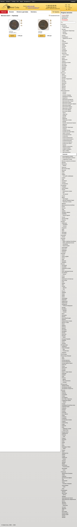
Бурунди (64, 86)
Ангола (63, 47)
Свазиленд (65, 505)
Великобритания (65, 90)
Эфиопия (64, 508)
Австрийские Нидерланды (68, 30)
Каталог (8, 1)
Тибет (63, 441)
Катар (63, 255)
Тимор (63, 442)
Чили (63, 488)
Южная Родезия (66, 215)
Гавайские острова (67, 428)
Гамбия (63, 177)
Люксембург (64, 298)
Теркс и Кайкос (65, 150)
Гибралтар (64, 114)
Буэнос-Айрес (66, 54)
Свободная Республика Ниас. (68, 405)
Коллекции (64, 265)
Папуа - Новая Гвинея (67, 371)
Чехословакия (65, 485)
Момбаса (64, 125)
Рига (64, 289)
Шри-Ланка (64, 493)
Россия (63, 390)
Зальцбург (65, 33)
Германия (64, 185)
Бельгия (64, 72)
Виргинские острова (67, 108)
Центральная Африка (67, 477)
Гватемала (64, 180)
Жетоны (64, 208)
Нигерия (64, 343)
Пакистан (64, 364)
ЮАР (63, 510)
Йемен (63, 239)
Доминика (64, 118)
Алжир (63, 44)
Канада (63, 253)
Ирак (63, 229)
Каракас (64, 165)
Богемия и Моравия (67, 483)
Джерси (64, 117)
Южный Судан (65, 514)
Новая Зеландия (65, 347)
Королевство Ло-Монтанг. (67, 278)
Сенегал (64, 409)
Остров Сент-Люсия (67, 143)
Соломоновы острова (67, 419)
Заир (63, 209)
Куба (63, 281)
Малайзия (64, 308)
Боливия (64, 77)
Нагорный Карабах (66, 339)
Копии (63, 276)
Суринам (64, 425)
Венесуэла (64, 163)
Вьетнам (64, 170)
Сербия (63, 411)
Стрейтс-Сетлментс (66, 149)
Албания (64, 41)
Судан (63, 424)
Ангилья (64, 92)
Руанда (63, 391)
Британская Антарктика (67, 99)
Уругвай (63, 462)
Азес (63, 40)
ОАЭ (63, 357)
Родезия (64, 144)
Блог (18, 1)
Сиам (64, 436)
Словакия (64, 416)
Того (63, 444)
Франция (64, 471)
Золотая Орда (65, 218)
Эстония (64, 507)
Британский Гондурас (67, 106)
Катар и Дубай (65, 256)
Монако (63, 332)
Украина (64, 460)
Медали (63, 325)
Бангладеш (64, 65)
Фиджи (63, 463)
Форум (21, 1)
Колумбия (64, 266)
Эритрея (64, 502)
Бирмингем (65, 98)
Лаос (63, 284)
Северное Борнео (66, 147)
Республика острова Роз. (67, 388)
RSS (67, 15)
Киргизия (64, 260)
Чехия (63, 482)
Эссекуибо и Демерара (68, 176)
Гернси (64, 112)
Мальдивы (64, 315)
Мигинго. (64, 328)
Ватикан (64, 89)
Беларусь (64, 69)
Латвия (63, 286)
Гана (63, 179)
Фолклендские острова (67, 156)
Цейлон (64, 494)
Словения (64, 418)
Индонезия (64, 223)
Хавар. (63, 474)
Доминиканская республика (68, 205)
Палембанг (65, 224)
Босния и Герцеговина (67, 78)
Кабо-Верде (64, 247)
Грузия (63, 195)
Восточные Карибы (66, 111)
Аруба (63, 58)
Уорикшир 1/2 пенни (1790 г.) (12, 32)
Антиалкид (64, 50)
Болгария (64, 75)
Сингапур (64, 412)
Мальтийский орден (66, 318)
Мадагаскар (64, 302)
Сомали (63, 421)
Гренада (64, 115)
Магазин (3, 1)
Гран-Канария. (65, 188)
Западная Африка (66, 212)
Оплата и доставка (22, 12)
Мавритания (65, 301)
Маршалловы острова (67, 321)
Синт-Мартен (65, 414)
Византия (64, 167)
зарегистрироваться (33, 7)
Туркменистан (65, 453)
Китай (63, 263)
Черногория (64, 480)
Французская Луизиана (67, 473)
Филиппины (64, 465)
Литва (63, 296)
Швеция (63, 491)
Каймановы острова (67, 120)
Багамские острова (66, 62)
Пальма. (64, 369)
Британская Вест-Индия (67, 101)
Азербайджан (65, 36)
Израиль (64, 220)
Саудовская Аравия (66, 400)
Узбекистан (64, 457)
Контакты (34, 12)
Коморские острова (66, 268)
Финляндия (64, 468)
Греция (63, 189)
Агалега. (64, 35)
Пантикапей (65, 194)
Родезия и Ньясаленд (67, 146)
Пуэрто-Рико (65, 430)
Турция (63, 454)
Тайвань (64, 438)
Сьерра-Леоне (65, 431)
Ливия (63, 295)
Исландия (64, 233)
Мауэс (63, 323)
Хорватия (64, 476)
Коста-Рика (64, 280)
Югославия (64, 511)
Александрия (65, 43)
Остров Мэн (65, 136)
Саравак (64, 311)
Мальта (63, 316)
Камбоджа (64, 250)
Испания (64, 235)
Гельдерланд (65, 183)
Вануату (64, 87)
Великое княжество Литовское (69, 161)
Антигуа (64, 93)
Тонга (63, 445)
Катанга (64, 274)
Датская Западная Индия (68, 200)
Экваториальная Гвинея (67, 498)
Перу (63, 376)
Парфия (64, 374)
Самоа (63, 396)
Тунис (63, 451)
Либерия (64, 292)
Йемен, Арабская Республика (69, 241)
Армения (64, 56)
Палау (63, 366)
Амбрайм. (64, 46)
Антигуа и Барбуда (66, 95)
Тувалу (63, 450)
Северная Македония (67, 305)
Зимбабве (64, 213)
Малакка (64, 310)
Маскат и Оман (65, 322)
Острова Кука (66, 350)
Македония (64, 304)
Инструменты (27, 1)
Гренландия (65, 198)
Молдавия (64, 331)
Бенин (63, 74)
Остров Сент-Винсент (67, 142)
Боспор (63, 80)
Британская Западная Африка (69, 103)
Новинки (64, 15)
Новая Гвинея (66, 27)
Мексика (64, 326)
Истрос (63, 236)
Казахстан (64, 249)
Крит (64, 192)
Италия (63, 238)
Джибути (64, 203)
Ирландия (64, 232)
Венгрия (64, 162)
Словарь (14, 1)
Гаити (63, 173)
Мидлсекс (64, 124)
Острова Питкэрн (66, 130)
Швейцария (64, 490)
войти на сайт (31, 6)
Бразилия (64, 83)
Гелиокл (64, 182)
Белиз (63, 71)
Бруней (63, 84)
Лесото (63, 291)
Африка (63, 61)
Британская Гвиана (66, 102)
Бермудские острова (67, 96)
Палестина (64, 367)
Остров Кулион (66, 466)
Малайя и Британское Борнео (69, 122)
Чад (63, 479)
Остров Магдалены (66, 361)
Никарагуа (64, 346)
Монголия (64, 334)
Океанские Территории (67, 127)
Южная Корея (65, 513)
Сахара (63, 403)
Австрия (64, 29)
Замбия (63, 210)
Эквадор (64, 496)
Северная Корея (65, 406)
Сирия (63, 415)
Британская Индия (66, 105)
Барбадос (64, 67)
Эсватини (64, 503)
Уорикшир (64, 154)
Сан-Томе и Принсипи (67, 399)
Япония (63, 517)
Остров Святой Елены (67, 137)
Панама (63, 370)
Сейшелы (64, 408)
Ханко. (64, 470)
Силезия (64, 382)
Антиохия (64, 51)
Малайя (64, 121)
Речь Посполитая (66, 380)
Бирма (64, 337)
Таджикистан (65, 433)
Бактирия (64, 64)
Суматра (64, 226)
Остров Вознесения (66, 134)
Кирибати (64, 262)
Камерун (64, 251)
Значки (63, 217)
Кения (63, 257)
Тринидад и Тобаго (66, 446)
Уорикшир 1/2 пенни (40, 32)
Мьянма (64, 335)
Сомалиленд (65, 422)
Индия (63, 221)
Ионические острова (67, 191)
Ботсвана (64, 81)
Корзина (56, 12)
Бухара (64, 459)
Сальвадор (64, 394)
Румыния (64, 393)
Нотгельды (64, 354)
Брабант (64, 32)
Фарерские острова (67, 201)
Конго (63, 269)
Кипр (63, 259)
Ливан (63, 294)
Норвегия (64, 352)
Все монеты (64, 18)
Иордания (64, 227)
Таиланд (64, 434)
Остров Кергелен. (66, 360)
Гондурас (64, 186)
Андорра (64, 49)
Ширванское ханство (67, 38)
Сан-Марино (65, 397)
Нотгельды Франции (66, 355)
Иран (63, 230)
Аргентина (64, 53)
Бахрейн (64, 68)
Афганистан (64, 59)
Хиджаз (64, 401)
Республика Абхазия (66, 387)
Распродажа (65, 19)
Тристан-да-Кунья (66, 152)
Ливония (64, 287)
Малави (63, 307)
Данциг (64, 379)
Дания (63, 197)
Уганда (63, 456)
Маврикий (64, 299)
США (63, 427)
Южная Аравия (66, 245)
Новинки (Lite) (65, 16)
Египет (63, 206)
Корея (63, 277)
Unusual (63, 24)
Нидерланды (65, 344)
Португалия (64, 384)
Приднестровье (65, 385)
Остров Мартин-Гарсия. (67, 363)
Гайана (63, 174)
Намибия (64, 340)
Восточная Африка (66, 109)
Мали (63, 313)
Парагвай (64, 373)
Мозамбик (64, 329)
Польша (64, 377)
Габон (63, 171)
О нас (33, 1)
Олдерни (64, 128)
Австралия (64, 26)
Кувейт (63, 283)
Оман (63, 358)
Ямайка (63, 515)
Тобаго (64, 448)
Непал (63, 341)
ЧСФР (64, 486)
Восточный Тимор (66, 168)
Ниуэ (64, 349)
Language (73, 1)
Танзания (64, 439)
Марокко (64, 319)
